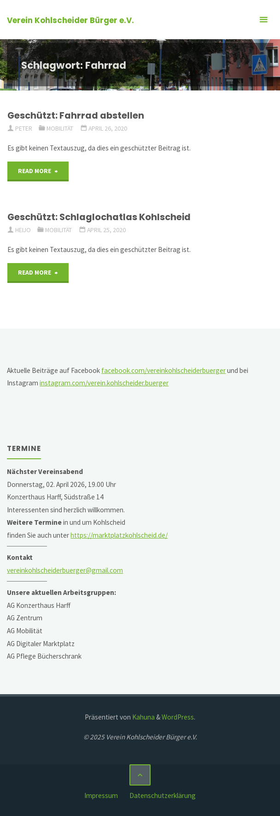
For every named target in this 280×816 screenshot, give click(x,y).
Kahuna (143, 717)
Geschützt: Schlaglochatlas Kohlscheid (99, 216)
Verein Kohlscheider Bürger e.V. (70, 20)
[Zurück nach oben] (140, 775)
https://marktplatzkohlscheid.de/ (119, 535)
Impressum (101, 795)
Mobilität (60, 128)
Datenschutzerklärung (162, 795)
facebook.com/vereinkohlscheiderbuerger (163, 370)
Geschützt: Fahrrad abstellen (75, 115)
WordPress (178, 717)
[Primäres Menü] (263, 19)
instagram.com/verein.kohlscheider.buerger (104, 382)
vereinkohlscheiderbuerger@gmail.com (65, 570)
